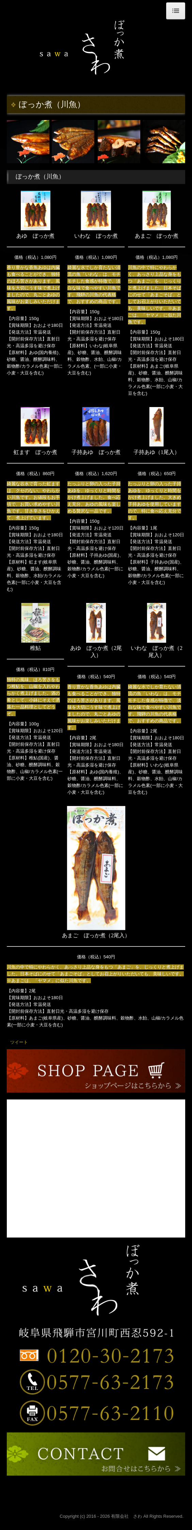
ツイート (19, 1042)
